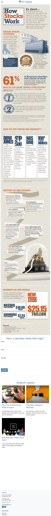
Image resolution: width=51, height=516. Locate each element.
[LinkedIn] (5, 507)
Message (3, 358)
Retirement (4, 513)
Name (2, 341)
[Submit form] (4, 370)
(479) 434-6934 (8, 495)
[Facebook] (3, 507)
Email (2, 349)
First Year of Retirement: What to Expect (11, 406)
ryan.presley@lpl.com (6, 504)
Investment (4, 514)
